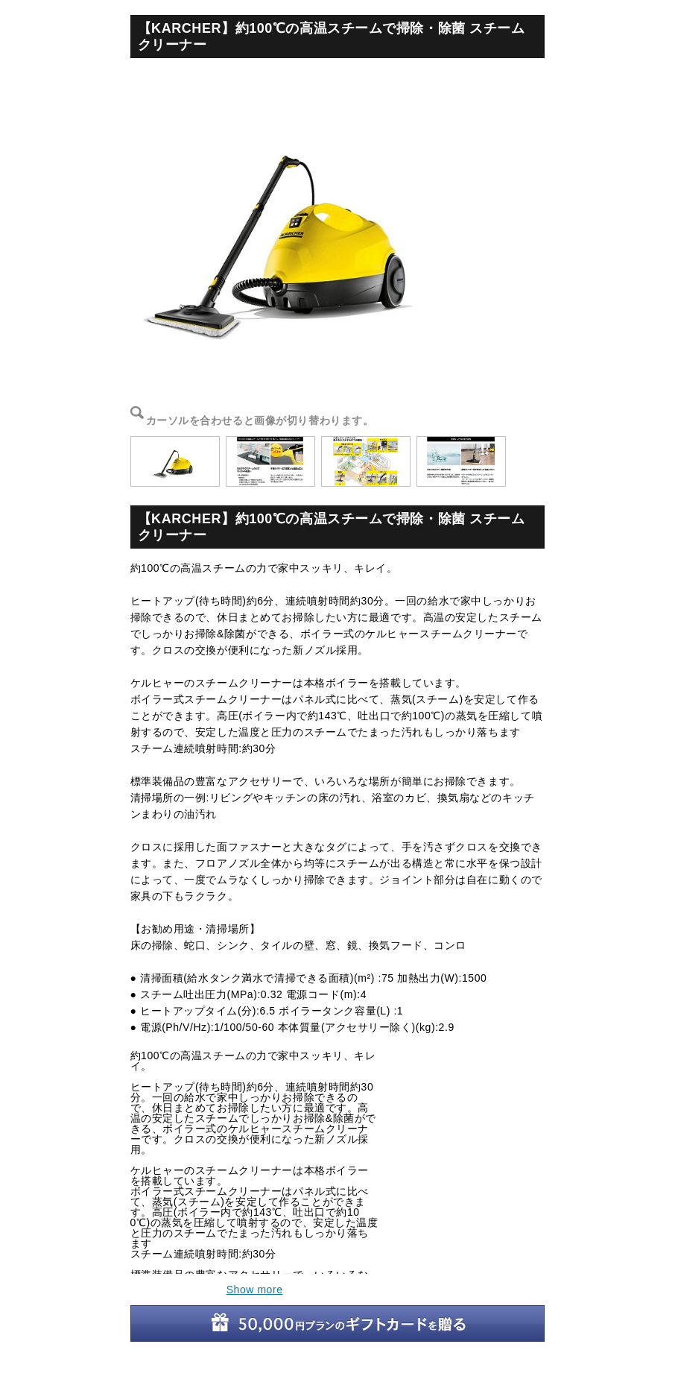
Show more (254, 1290)
